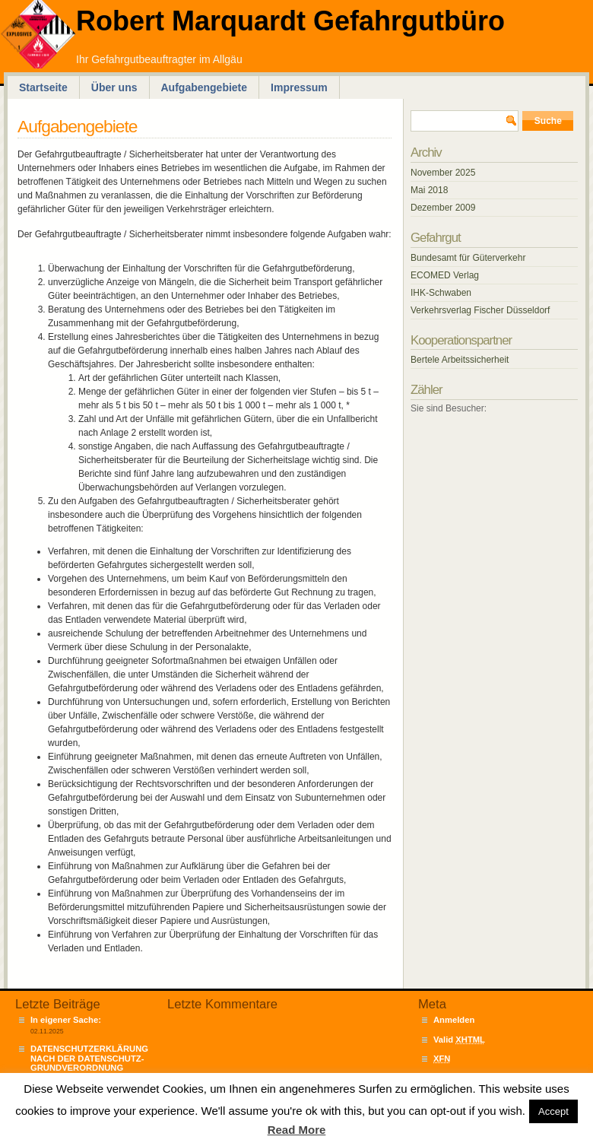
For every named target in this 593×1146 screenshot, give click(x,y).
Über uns (114, 87)
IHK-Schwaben (441, 292)
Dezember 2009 (443, 207)
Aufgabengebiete (204, 87)
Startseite (43, 87)
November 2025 (443, 172)
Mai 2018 (429, 190)
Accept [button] (553, 1111)
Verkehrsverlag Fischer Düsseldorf (480, 310)
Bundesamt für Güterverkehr (468, 257)
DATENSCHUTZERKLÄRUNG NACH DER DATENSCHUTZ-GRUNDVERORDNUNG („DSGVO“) (89, 1062)
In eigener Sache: (65, 1019)
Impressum (299, 87)
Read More (297, 1129)
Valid (459, 1039)
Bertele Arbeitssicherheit (460, 359)
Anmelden (453, 1019)
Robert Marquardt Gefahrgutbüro (290, 21)
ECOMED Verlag (445, 275)
